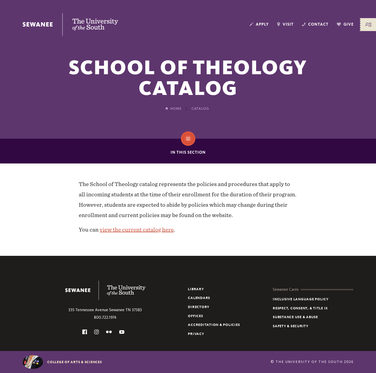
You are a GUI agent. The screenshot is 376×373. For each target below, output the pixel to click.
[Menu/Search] (368, 24)
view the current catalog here (137, 230)
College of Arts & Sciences (74, 362)
